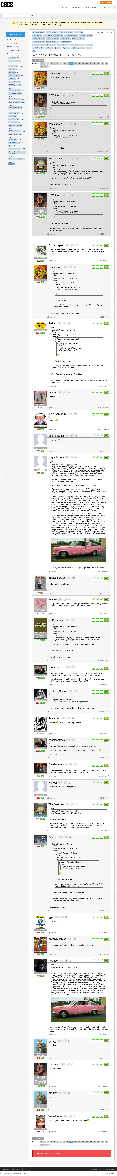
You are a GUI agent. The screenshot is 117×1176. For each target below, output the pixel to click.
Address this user (75, 73)
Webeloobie (55, 1116)
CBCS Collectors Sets (65, 32)
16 (95, 63)
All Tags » (12, 164)
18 (102, 63)
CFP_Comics (56, 620)
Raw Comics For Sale (15, 125)
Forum (106, 7)
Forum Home (13, 40)
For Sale (11, 72)
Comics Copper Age (15, 90)
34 (42, 846)
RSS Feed (20, 1169)
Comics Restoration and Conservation (16, 152)
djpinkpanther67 (57, 414)
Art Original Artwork (14, 131)
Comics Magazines (14, 149)
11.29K (42, 678)
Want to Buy (12, 139)
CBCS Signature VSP (15, 107)
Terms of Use (96, 1169)
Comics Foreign (65, 38)
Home (64, 7)
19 (106, 63)
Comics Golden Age (15, 99)
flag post (108, 88)
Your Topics (12, 43)
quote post (70, 72)
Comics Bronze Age (15, 81)
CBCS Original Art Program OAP (53, 35)
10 (71, 63)
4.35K (42, 640)
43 (42, 613)
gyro (51, 917)
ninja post (114, 1173)
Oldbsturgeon (56, 245)
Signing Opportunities (15, 134)
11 (75, 63)
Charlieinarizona (57, 764)
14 (87, 63)
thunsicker (54, 718)
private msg (65, 73)
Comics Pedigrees (66, 41)
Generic (53, 837)
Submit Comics (106, 2)
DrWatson (54, 95)
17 (98, 63)
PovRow (53, 960)
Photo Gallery (13, 47)
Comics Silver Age (14, 75)
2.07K (42, 333)
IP (106, 88)
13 (83, 63)
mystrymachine (57, 939)
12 (79, 63)
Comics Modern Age (15, 60)
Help (13, 1169)
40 (42, 776)
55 (42, 798)
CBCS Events (13, 122)
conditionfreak (56, 667)
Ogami (52, 392)
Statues (89, 48)
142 (42, 260)
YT (108, 32)
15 (91, 63)
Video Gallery (13, 50)
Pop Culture (12, 69)
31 (42, 954)
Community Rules (108, 1169)
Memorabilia (12, 116)
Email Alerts (101, 32)
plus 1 (93, 73)
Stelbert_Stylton (58, 691)
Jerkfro (52, 323)
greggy (53, 1041)
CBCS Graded (13, 66)
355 (42, 733)
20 (42, 66)
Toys (10, 145)
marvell (52, 599)
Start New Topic (14, 34)
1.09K (42, 703)
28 (42, 88)
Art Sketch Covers (14, 142)
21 (46, 66)
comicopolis (55, 73)
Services (76, 7)
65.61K (42, 117)
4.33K (42, 173)
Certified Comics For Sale (16, 102)
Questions (12, 57)
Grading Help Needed (15, 93)
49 (42, 1131)
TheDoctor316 (57, 577)
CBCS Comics (23, 1173)
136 (42, 429)
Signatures (12, 78)
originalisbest (56, 435)
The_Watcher (56, 158)
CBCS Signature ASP (15, 85)
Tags (10, 54)
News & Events (92, 7)
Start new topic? (58, 1153)
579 (42, 976)
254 (42, 1058)
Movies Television (14, 113)
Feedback (6, 1169)
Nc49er (53, 782)
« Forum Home (38, 60)
